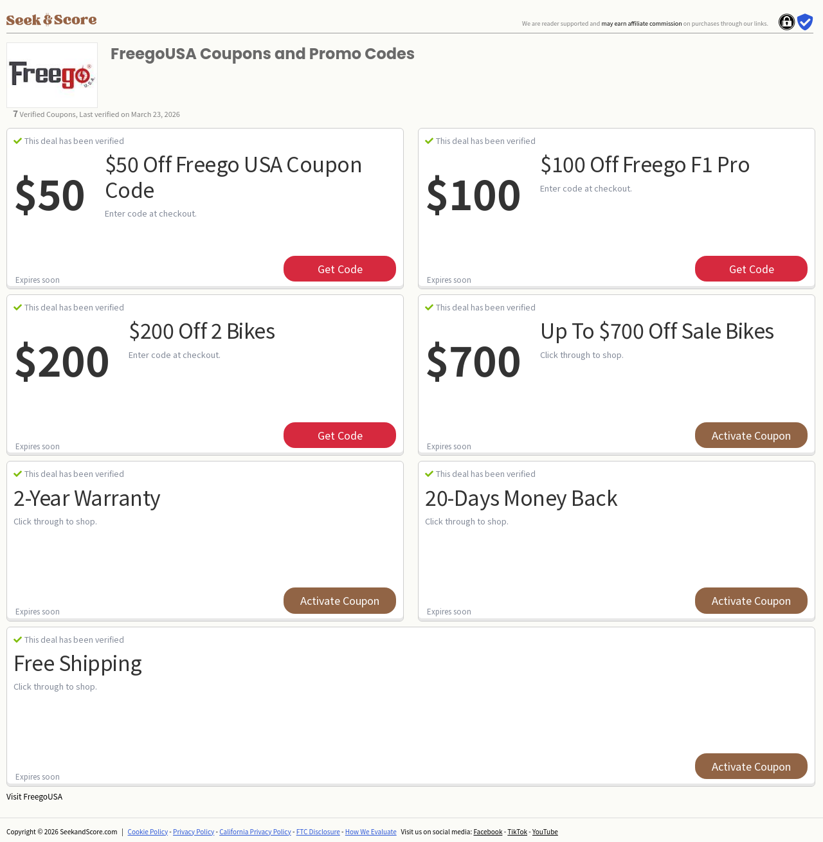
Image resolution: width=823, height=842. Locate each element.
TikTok (517, 831)
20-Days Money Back (521, 497)
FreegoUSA (42, 796)
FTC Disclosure (318, 831)
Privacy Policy (193, 831)
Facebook (487, 831)
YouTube (545, 831)
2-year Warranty (87, 497)
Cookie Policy (148, 831)
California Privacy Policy (255, 831)
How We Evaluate (371, 831)
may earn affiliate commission (641, 23)
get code (340, 268)
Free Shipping (78, 662)
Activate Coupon (751, 435)
